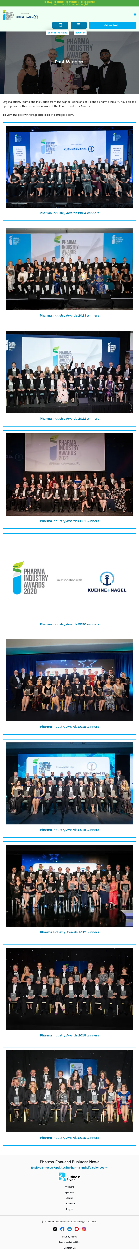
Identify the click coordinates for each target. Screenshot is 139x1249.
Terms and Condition (69, 1242)
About (69, 1197)
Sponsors (69, 1192)
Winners (69, 1186)
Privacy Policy (69, 1236)
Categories (69, 1203)
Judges (69, 1209)
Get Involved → (112, 25)
